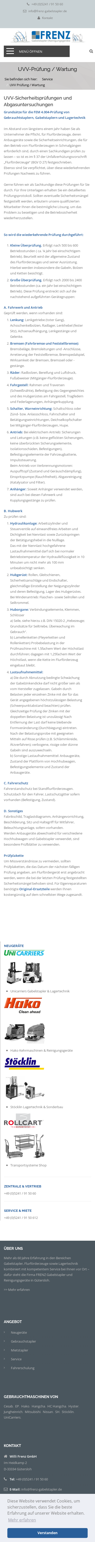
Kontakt (47, 18)
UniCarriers (12, 1417)
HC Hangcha (56, 1406)
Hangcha (38, 1406)
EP (17, 1406)
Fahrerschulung (22, 1368)
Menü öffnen (30, 51)
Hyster (73, 1406)
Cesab (8, 1406)
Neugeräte (19, 1332)
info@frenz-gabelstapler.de (47, 11)
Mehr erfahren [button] (22, 1520)
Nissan (48, 1411)
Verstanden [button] (47, 1532)
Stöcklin (68, 1411)
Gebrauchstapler (23, 1341)
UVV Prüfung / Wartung (27, 85)
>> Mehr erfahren (17, 1289)
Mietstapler (19, 1350)
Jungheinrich (13, 1411)
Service (47, 79)
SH (57, 1411)
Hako (25, 1406)
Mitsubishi (33, 1411)
